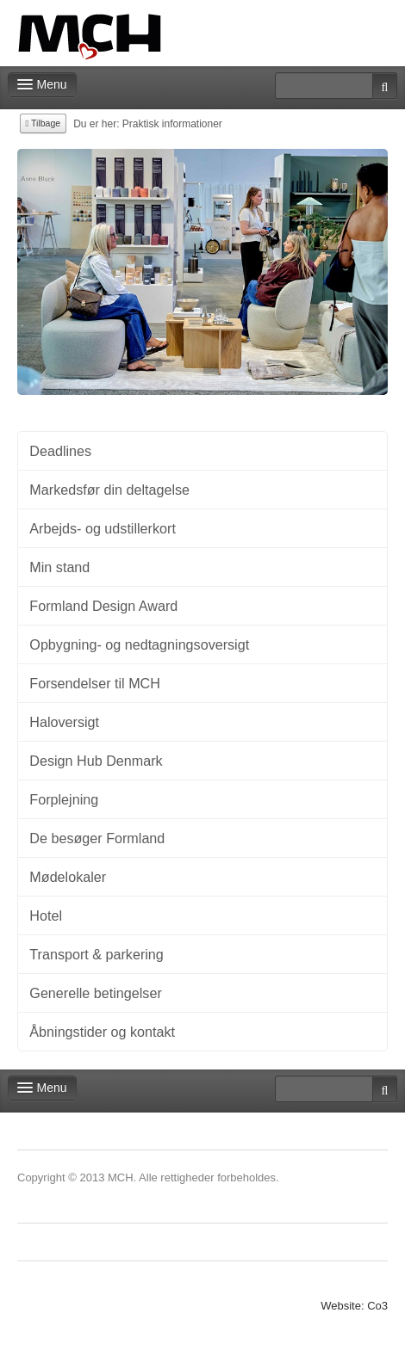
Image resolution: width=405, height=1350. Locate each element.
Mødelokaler (67, 877)
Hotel (45, 915)
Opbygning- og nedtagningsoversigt (139, 644)
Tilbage (43, 123)
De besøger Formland (97, 838)
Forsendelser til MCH (94, 683)
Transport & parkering (96, 954)
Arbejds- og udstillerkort (102, 528)
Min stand (59, 567)
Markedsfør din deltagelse (109, 489)
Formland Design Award (103, 605)
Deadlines (60, 451)
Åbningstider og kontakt (102, 1031)
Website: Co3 (354, 1305)
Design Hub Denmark (95, 760)
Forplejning (63, 799)
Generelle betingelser (95, 993)
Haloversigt (64, 722)
